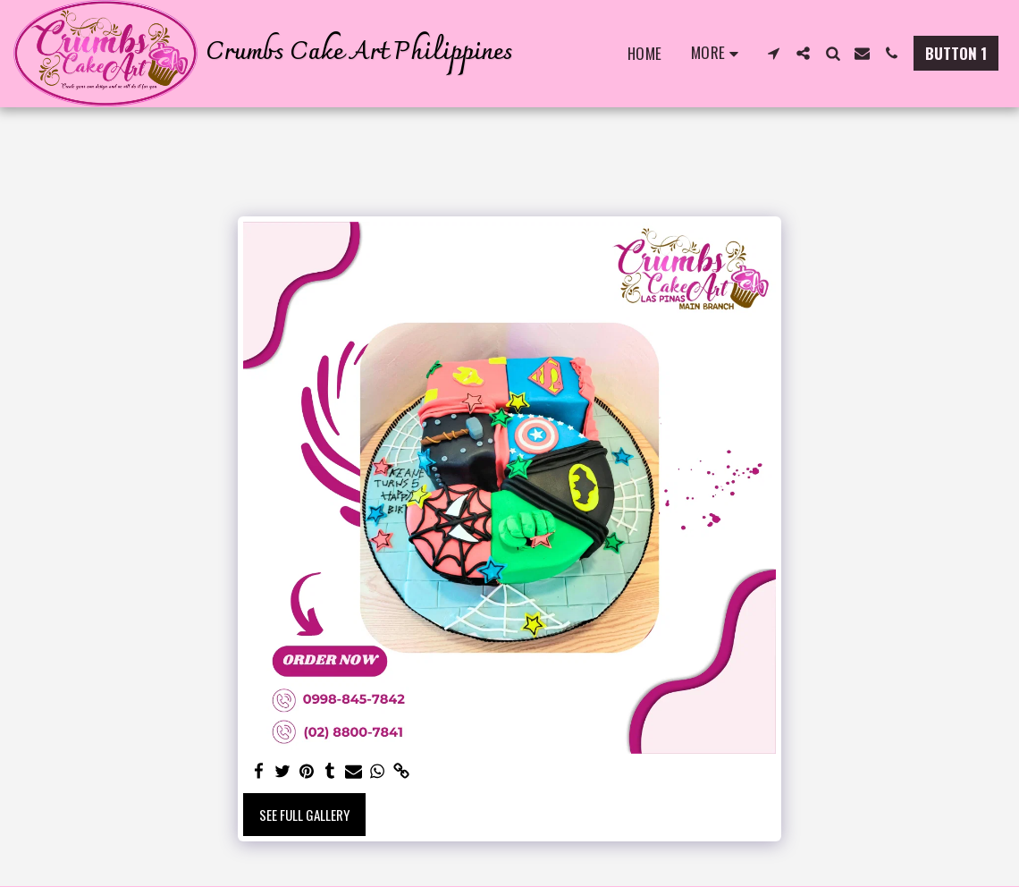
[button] (773, 53)
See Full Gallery (304, 814)
